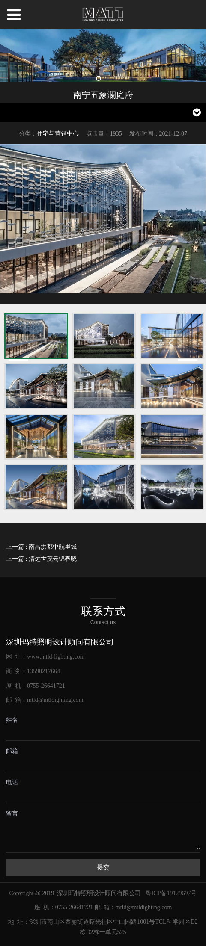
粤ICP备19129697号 (171, 893)
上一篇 (41, 547)
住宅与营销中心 (58, 133)
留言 (12, 813)
